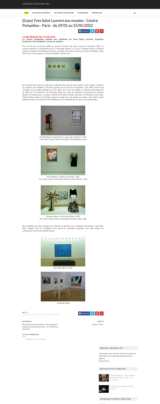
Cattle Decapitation (110, 95)
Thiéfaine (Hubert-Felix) (112, 162)
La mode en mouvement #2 (113, 275)
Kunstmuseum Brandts (112, 268)
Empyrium (107, 108)
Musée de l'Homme (110, 324)
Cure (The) (107, 100)
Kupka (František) (110, 270)
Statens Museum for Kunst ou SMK (116, 364)
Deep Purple (108, 104)
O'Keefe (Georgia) (110, 341)
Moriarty (106, 134)
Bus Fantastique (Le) (111, 208)
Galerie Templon (109, 245)
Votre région (78, 16)
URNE (105, 164)
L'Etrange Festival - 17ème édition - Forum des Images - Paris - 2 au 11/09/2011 (127, 56)
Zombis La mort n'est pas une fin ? (116, 386)
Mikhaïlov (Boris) (110, 304)
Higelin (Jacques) (109, 110)
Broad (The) (108, 206)
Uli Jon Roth (108, 166)
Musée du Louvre (109, 332)
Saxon (105, 155)
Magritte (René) (109, 283)
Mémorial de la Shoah (111, 339)
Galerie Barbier (109, 240)
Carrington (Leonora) (111, 213)
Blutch (105, 202)
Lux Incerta (107, 123)
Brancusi (106, 204)
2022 (19, 325)
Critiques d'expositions (59, 16)
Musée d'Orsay (109, 319)
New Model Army (110, 138)
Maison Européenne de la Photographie (118, 285)
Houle (105, 112)
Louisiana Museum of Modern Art (116, 277)
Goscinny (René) (109, 251)
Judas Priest (108, 117)
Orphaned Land (109, 144)
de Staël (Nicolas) (110, 392)
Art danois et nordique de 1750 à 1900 (117, 189)
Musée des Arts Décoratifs (113, 328)
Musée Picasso (109, 317)
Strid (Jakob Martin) (111, 366)
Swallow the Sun (109, 159)
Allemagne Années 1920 (112, 183)
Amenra (106, 87)
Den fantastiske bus (110, 223)
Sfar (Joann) (107, 362)
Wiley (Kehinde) (109, 381)
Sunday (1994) (108, 157)
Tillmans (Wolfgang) (111, 371)
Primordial (107, 149)
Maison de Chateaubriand (113, 287)
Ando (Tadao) (108, 187)
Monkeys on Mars (110, 130)
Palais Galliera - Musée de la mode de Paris (119, 343)
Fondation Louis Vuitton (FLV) (114, 236)
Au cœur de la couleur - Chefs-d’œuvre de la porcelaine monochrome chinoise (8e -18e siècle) (121, 192)
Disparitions (92, 16)
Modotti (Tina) (109, 309)
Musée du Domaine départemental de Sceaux (120, 330)
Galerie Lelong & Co (110, 242)
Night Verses (108, 140)
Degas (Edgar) (108, 221)
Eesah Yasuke (108, 106)
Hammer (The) (109, 259)
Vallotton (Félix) (109, 373)
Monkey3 (107, 127)
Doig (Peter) (108, 225)
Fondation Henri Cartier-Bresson (115, 234)
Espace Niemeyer (110, 232)
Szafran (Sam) (108, 368)
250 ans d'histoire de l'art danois (115, 180)
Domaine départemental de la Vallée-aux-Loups (121, 227)
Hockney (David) (109, 266)
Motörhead (107, 136)
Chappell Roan (108, 98)
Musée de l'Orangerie (111, 326)
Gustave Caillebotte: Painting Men (116, 255)
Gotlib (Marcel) (109, 253)
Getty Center (108, 247)
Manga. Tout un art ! (111, 296)
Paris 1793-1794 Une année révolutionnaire (119, 347)
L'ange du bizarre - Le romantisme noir (117, 272)
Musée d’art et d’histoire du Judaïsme (117, 336)
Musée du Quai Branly (111, 334)
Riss (104, 358)
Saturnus (106, 153)
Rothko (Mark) (109, 360)
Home (22, 16)
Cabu (105, 210)
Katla (105, 119)
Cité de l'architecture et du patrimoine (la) (119, 217)
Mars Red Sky (108, 125)
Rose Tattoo (108, 151)
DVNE (105, 102)
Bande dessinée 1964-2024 (113, 198)
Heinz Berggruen (109, 262)
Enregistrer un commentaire (31, 350)
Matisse (106, 298)
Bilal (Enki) (107, 200)
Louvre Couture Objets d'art (114, 279)
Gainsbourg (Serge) (110, 238)
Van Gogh (107, 375)
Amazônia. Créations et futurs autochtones (119, 185)
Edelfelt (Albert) (109, 230)
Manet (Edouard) (109, 294)
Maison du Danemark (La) (113, 289)
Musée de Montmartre (112, 322)
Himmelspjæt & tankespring (114, 264)
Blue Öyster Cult (109, 93)
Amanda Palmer (109, 85)
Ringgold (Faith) (109, 356)
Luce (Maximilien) (110, 281)
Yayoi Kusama (108, 383)
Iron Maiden (108, 115)
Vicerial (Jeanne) (109, 379)
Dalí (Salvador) (109, 219)
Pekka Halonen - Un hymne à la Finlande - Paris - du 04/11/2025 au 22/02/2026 (122, 350)
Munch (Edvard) (109, 311)
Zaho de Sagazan (109, 170)
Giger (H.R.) (107, 249)
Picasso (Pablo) (109, 354)
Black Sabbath (109, 91)
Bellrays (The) (108, 89)
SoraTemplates (32, 401)
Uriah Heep (107, 168)
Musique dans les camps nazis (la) (116, 313)
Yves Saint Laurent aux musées (45, 325)
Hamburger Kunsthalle (112, 257)
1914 (105, 82)
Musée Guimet (109, 315)
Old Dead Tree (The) (111, 142)
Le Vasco (106, 121)
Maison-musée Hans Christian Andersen (118, 292)
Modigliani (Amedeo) (111, 306)
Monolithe (107, 132)
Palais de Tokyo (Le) (111, 345)
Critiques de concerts (37, 16)
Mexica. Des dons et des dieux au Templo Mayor (121, 300)
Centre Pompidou (28, 325)
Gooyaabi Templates (59, 401)
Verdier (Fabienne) (110, 377)
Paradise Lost (108, 147)
